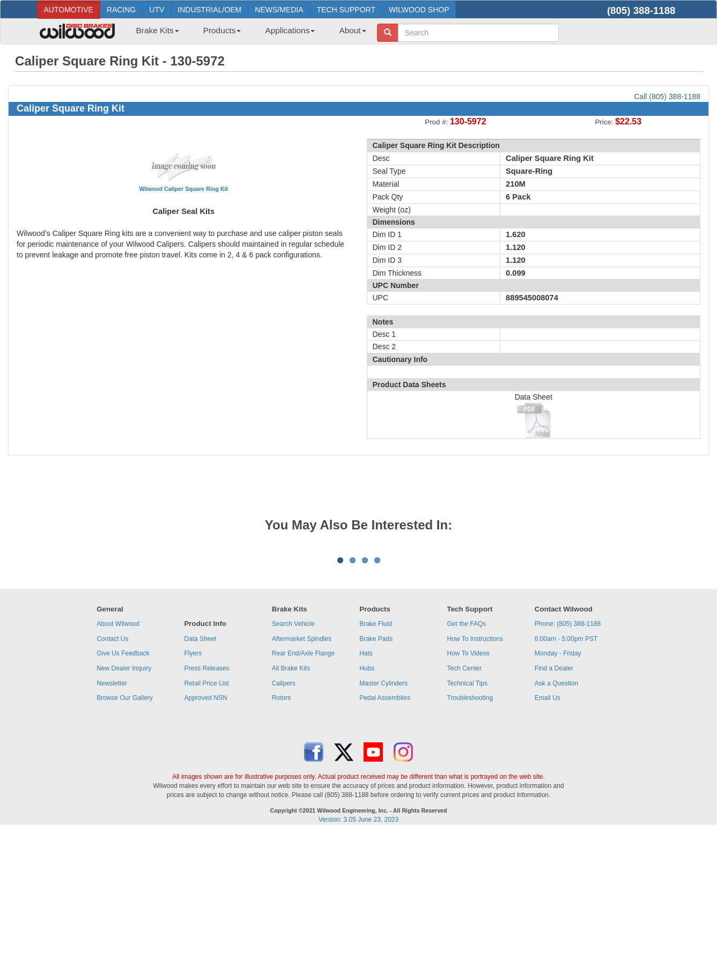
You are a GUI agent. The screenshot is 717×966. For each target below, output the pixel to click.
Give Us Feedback (123, 786)
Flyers (193, 786)
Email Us (547, 831)
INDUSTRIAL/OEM (209, 9)
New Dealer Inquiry (124, 801)
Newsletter (112, 816)
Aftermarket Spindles (301, 772)
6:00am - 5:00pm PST (566, 772)
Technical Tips (467, 816)
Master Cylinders (383, 816)
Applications (290, 30)
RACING (121, 9)
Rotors (281, 831)
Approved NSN (205, 831)
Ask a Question (556, 816)
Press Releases (206, 801)
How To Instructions (475, 772)
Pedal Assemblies (384, 831)
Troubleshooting (470, 831)
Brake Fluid (375, 757)
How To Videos (468, 786)
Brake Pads (376, 772)
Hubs (366, 801)
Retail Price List (206, 816)
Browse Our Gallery (125, 831)
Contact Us (112, 772)
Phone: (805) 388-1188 (568, 757)
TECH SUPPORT (346, 9)
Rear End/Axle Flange (303, 786)
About (352, 30)
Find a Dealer (554, 801)
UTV (156, 9)
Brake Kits (157, 30)
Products (222, 30)
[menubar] (247, 34)
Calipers (283, 816)
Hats (366, 786)
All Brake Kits (291, 801)
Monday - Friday (558, 786)
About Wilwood (118, 757)
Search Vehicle (293, 757)
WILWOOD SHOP (419, 9)
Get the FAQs (466, 757)
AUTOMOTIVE (68, 9)
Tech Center (464, 801)
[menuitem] (153, 34)
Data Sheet (200, 772)
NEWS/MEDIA (279, 9)
